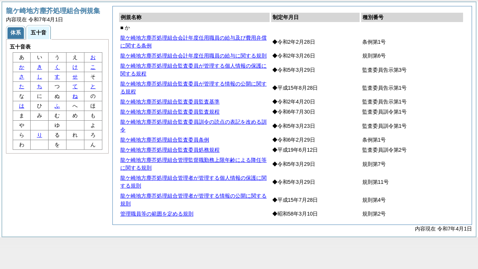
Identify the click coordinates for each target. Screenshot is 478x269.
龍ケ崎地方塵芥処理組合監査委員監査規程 (170, 112)
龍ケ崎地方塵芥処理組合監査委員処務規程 (170, 150)
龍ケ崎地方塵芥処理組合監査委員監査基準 (170, 102)
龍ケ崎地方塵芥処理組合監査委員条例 (164, 140)
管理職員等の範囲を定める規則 (156, 214)
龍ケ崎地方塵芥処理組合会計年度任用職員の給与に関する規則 (193, 56)
